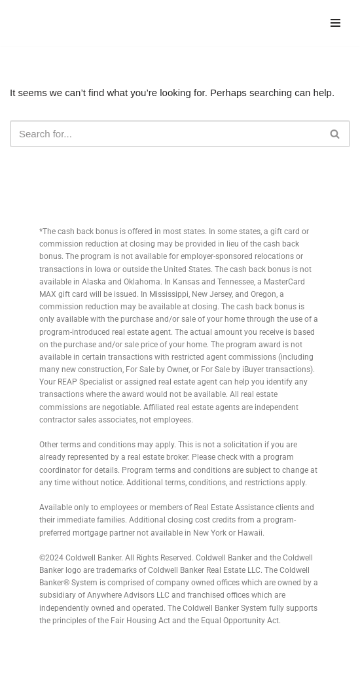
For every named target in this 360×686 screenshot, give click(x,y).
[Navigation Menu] (335, 22)
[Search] (165, 133)
